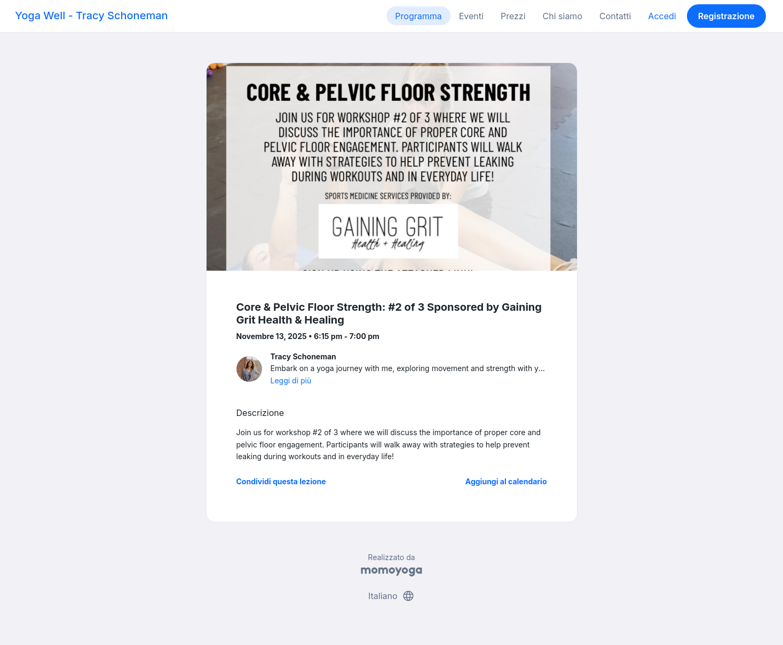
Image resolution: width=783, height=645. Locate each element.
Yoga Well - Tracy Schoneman (91, 15)
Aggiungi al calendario (506, 481)
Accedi (662, 16)
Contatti (615, 16)
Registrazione (726, 16)
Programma (418, 16)
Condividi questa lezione (281, 481)
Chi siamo (562, 16)
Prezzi (513, 16)
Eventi (471, 16)
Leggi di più (291, 380)
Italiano (391, 595)
